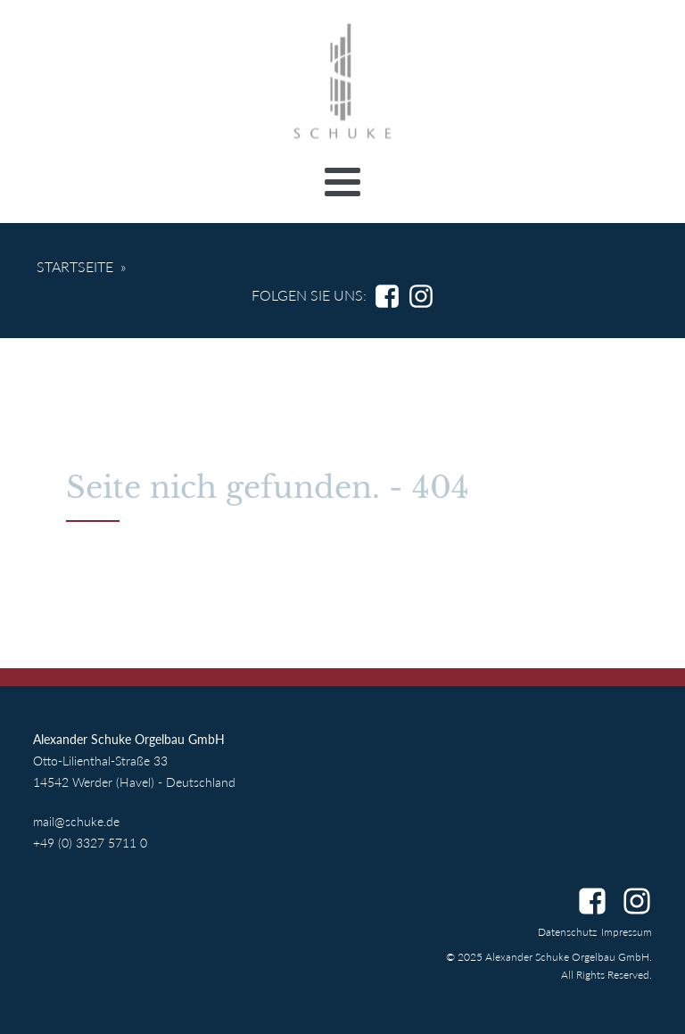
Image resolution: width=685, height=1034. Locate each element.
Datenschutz (567, 932)
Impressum (626, 932)
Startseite (75, 266)
